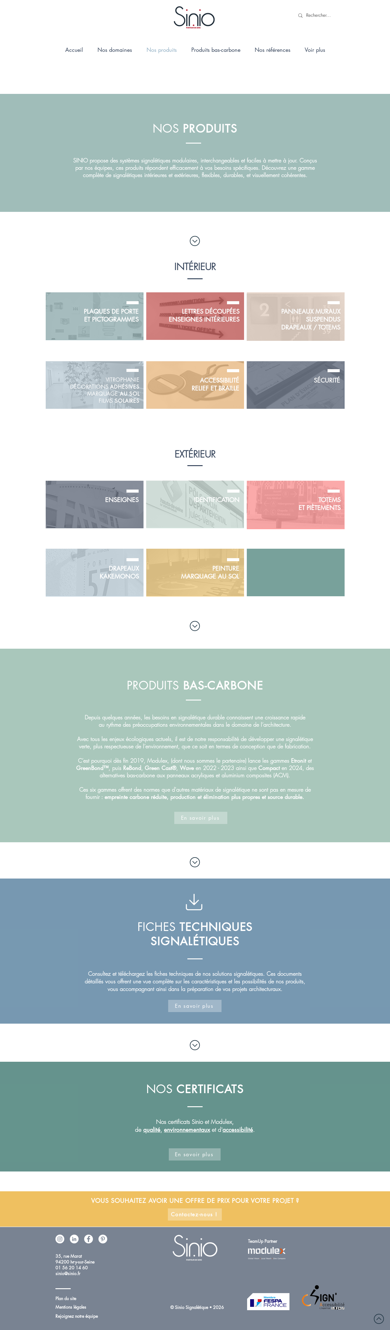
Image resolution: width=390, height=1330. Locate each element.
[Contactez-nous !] (195, 1214)
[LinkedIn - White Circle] (74, 1239)
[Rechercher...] (319, 15)
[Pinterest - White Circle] (102, 1239)
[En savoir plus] (200, 818)
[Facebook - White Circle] (88, 1239)
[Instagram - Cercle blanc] (59, 1239)
